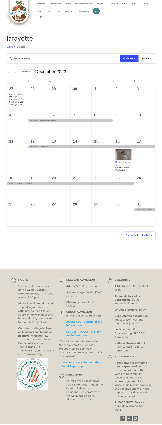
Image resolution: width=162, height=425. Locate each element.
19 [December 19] (33, 178)
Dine (49, 11)
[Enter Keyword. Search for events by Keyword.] (63, 58)
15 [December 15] (96, 141)
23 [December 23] (117, 178)
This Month (25, 72)
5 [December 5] (32, 115)
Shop (59, 11)
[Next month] (14, 72)
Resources (68, 11)
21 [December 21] (75, 178)
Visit (123, 3)
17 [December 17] (139, 141)
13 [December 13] (54, 141)
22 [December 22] (96, 178)
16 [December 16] (117, 141)
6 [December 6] (53, 115)
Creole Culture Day (55, 3)
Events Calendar (84, 11)
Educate (146, 3)
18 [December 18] (11, 178)
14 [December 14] (75, 141)
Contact (39, 11)
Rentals (134, 3)
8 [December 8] (95, 115)
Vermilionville (41, 3)
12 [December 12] (33, 141)
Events (10, 46)
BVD (96, 11)
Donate (113, 3)
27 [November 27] (11, 89)
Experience (100, 3)
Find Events (129, 58)
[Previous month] (8, 72)
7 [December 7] (74, 115)
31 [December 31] (139, 204)
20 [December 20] (54, 178)
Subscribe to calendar (137, 235)
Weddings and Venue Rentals (84, 3)
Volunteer (68, 3)
